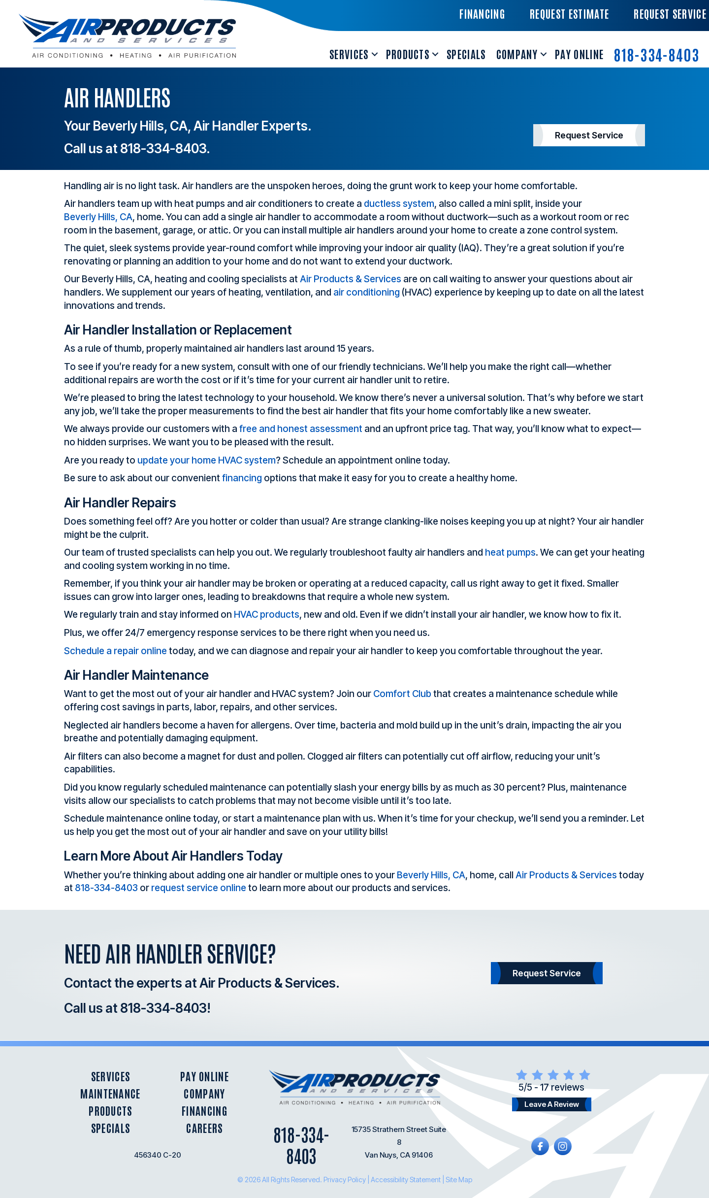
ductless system (399, 203)
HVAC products (266, 614)
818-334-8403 (656, 54)
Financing (204, 1110)
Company (517, 54)
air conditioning (366, 292)
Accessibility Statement (406, 1179)
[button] (375, 54)
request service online (198, 888)
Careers (204, 1128)
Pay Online (579, 54)
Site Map (459, 1179)
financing (242, 478)
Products (408, 54)
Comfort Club (402, 693)
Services (349, 54)
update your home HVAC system (206, 460)
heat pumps (510, 552)
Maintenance (110, 1093)
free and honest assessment (300, 428)
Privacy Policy (344, 1179)
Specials (466, 54)
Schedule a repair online (115, 651)
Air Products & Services (350, 279)
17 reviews (562, 1087)
